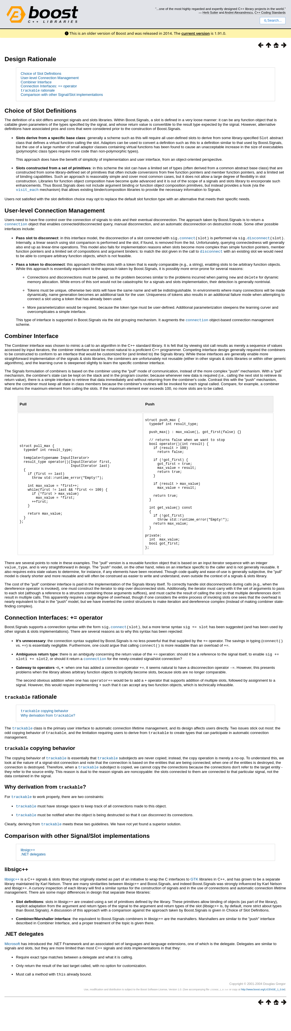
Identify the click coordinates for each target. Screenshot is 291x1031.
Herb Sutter (210, 12)
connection (16, 223)
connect (188, 236)
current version (195, 33)
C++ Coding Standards (270, 12)
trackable (22, 751)
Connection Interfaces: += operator (49, 86)
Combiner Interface (36, 82)
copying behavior (44, 734)
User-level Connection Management (50, 78)
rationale (38, 90)
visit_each (27, 189)
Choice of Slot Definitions (41, 73)
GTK (194, 900)
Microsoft (12, 964)
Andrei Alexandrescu (239, 12)
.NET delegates (33, 875)
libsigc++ (28, 871)
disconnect (258, 236)
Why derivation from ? (48, 738)
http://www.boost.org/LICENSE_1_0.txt (263, 1010)
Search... (273, 20)
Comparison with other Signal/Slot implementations (62, 94)
